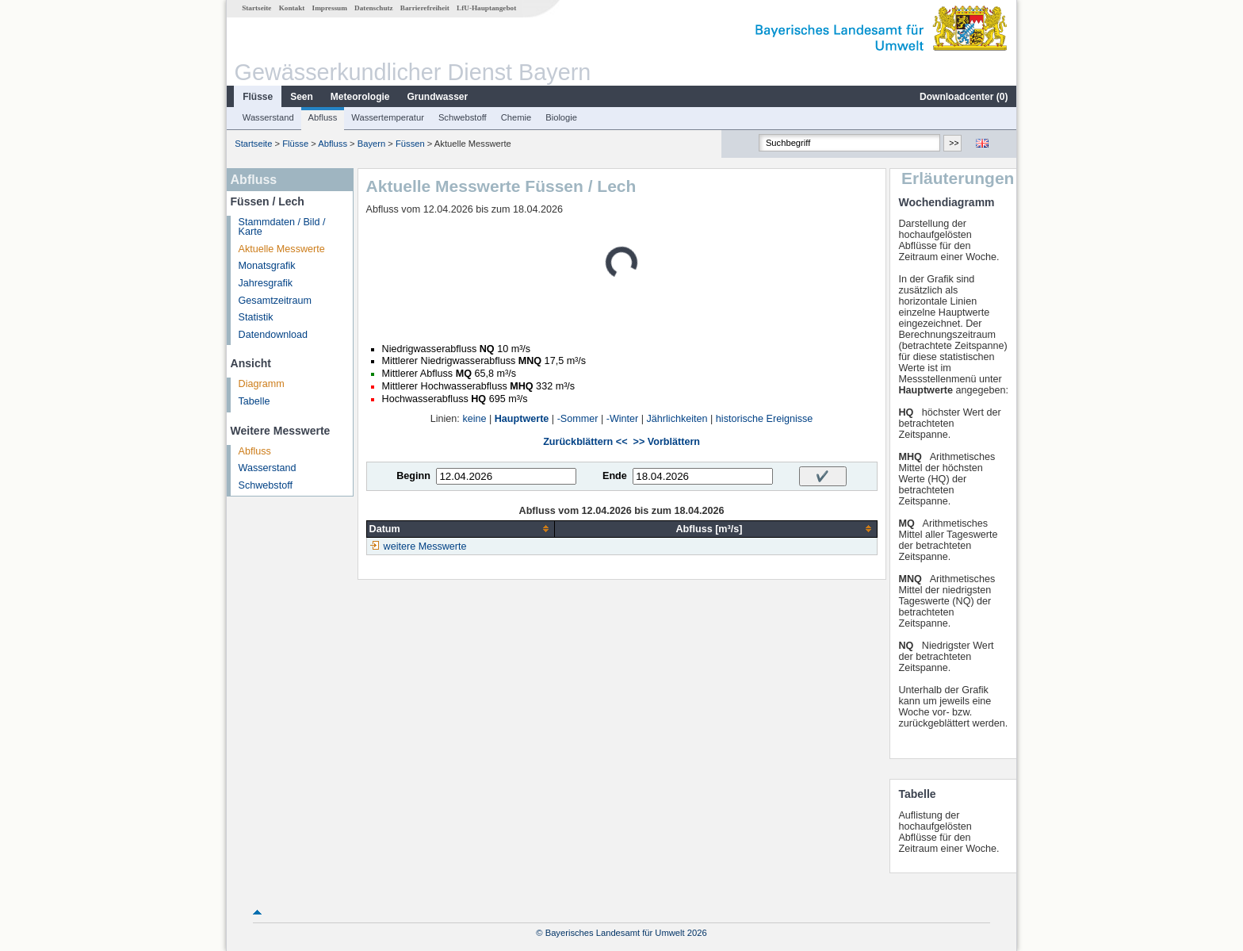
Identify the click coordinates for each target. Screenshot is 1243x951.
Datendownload (273, 334)
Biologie (561, 117)
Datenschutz (373, 8)
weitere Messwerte (425, 546)
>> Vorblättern (666, 441)
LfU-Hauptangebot (486, 8)
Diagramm (262, 383)
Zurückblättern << (585, 441)
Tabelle (254, 401)
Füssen (410, 143)
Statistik (256, 317)
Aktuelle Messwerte (282, 249)
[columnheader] (460, 528)
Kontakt (292, 8)
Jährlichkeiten (677, 418)
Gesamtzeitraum (275, 300)
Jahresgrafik (266, 283)
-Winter (622, 418)
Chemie (516, 117)
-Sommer (578, 418)
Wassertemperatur (387, 117)
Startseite (256, 8)
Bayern (371, 143)
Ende (614, 475)
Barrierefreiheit (424, 8)
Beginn (413, 475)
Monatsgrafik (267, 265)
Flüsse (258, 96)
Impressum (329, 8)
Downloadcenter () (964, 96)
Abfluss (323, 117)
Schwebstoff (462, 117)
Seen (301, 96)
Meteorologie (360, 96)
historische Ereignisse (764, 418)
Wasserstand (268, 117)
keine (474, 418)
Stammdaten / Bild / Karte (282, 227)
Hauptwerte (522, 418)
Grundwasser (438, 96)
